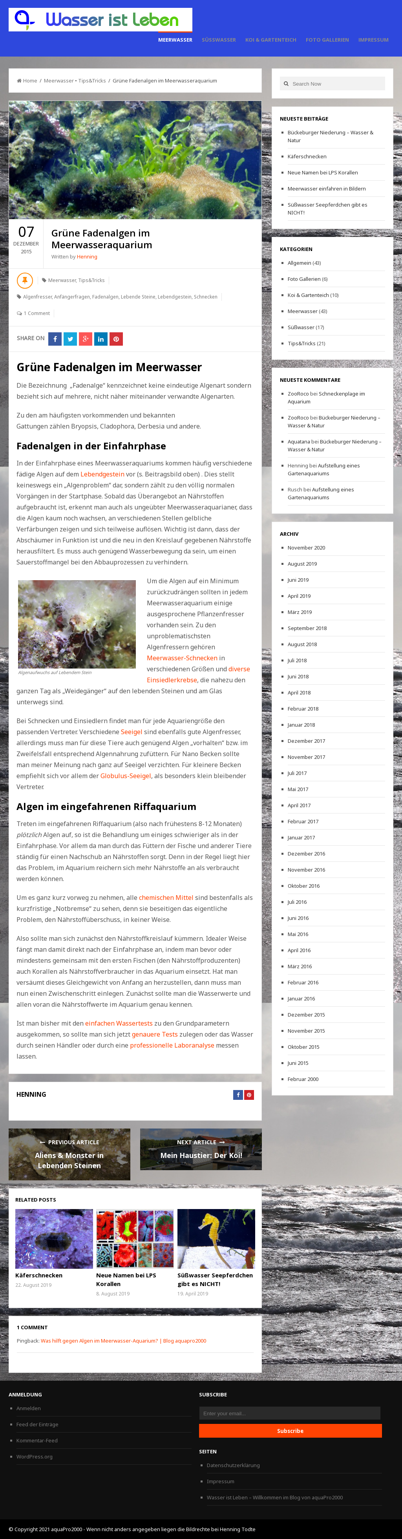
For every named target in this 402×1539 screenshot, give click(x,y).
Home (27, 80)
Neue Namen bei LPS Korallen (323, 172)
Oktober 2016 (304, 885)
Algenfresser (37, 296)
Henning (87, 256)
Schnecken (205, 296)
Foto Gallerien (327, 39)
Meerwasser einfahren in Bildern (327, 188)
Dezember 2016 (306, 853)
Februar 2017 (303, 821)
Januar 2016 (301, 998)
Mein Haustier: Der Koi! (201, 1155)
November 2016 (306, 869)
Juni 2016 (298, 918)
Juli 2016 (297, 901)
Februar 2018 (303, 708)
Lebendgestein (175, 296)
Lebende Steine (138, 296)
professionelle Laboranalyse (172, 1045)
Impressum (373, 39)
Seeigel (132, 731)
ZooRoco (298, 393)
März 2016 (300, 966)
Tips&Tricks (92, 80)
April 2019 (299, 595)
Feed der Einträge (37, 1424)
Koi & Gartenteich (270, 39)
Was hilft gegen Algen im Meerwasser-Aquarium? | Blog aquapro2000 (123, 1340)
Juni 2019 (298, 579)
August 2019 (302, 563)
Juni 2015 (298, 1062)
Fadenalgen (105, 296)
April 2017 (299, 805)
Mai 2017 (298, 789)
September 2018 (307, 628)
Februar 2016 (303, 982)
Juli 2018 (297, 660)
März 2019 (300, 612)
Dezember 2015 (306, 1014)
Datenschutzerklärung (233, 1465)
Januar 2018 (301, 724)
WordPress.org (34, 1456)
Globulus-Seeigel (125, 775)
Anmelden (28, 1408)
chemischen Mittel (166, 897)
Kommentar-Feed (37, 1440)
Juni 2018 (298, 676)
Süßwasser (219, 39)
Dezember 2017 (306, 740)
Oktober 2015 (304, 1046)
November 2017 (306, 756)
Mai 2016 (298, 934)
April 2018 (299, 692)
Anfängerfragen (72, 296)
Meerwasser (175, 39)
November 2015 (306, 1030)
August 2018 (302, 644)
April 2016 (299, 950)
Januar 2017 (301, 837)
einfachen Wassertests (119, 1023)
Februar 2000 (303, 1079)
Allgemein (299, 262)
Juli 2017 (297, 773)
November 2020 (306, 547)
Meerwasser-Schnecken (182, 658)
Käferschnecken (38, 1275)
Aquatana (299, 441)
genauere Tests (155, 1034)
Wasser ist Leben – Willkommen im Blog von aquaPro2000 (275, 1497)
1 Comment (37, 313)
